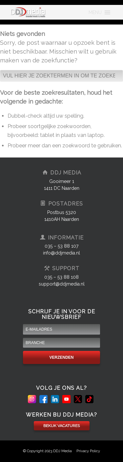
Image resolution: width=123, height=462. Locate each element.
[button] (95, 12)
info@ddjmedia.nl (61, 253)
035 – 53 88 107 (61, 246)
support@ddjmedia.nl (62, 284)
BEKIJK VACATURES (61, 425)
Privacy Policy (88, 451)
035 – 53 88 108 (61, 277)
